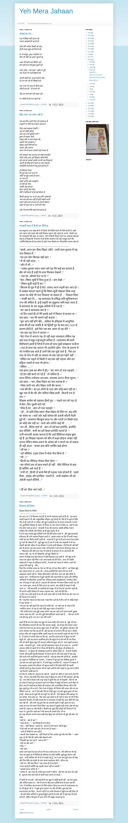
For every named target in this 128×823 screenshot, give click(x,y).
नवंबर (91, 64)
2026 (89, 33)
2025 (89, 35)
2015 (89, 103)
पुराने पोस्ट (75, 809)
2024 (89, 38)
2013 (89, 108)
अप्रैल (91, 91)
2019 (89, 51)
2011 (89, 114)
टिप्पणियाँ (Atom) (29, 813)
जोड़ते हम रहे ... (26, 33)
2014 (89, 106)
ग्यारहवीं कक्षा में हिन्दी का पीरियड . (34, 225)
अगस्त (91, 83)
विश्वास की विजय (27, 506)
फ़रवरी (91, 97)
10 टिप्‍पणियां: (44, 104)
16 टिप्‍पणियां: (44, 495)
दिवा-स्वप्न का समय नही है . (31, 114)
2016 (89, 59)
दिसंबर (91, 62)
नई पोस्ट (22, 809)
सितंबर (91, 70)
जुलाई (91, 86)
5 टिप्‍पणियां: (43, 215)
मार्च (91, 94)
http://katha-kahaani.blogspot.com (40, 23)
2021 (89, 46)
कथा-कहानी (21, 23)
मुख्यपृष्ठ (49, 809)
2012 (89, 111)
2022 (89, 43)
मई (90, 89)
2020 (89, 49)
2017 (89, 57)
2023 (89, 41)
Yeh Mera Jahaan (46, 11)
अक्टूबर (92, 67)
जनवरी (91, 100)
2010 (89, 116)
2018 (89, 54)
